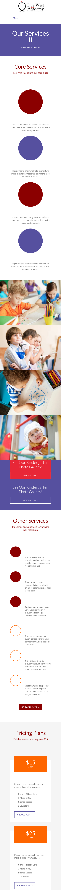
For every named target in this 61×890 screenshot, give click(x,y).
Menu (32, 18)
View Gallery (30, 475)
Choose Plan (25, 814)
